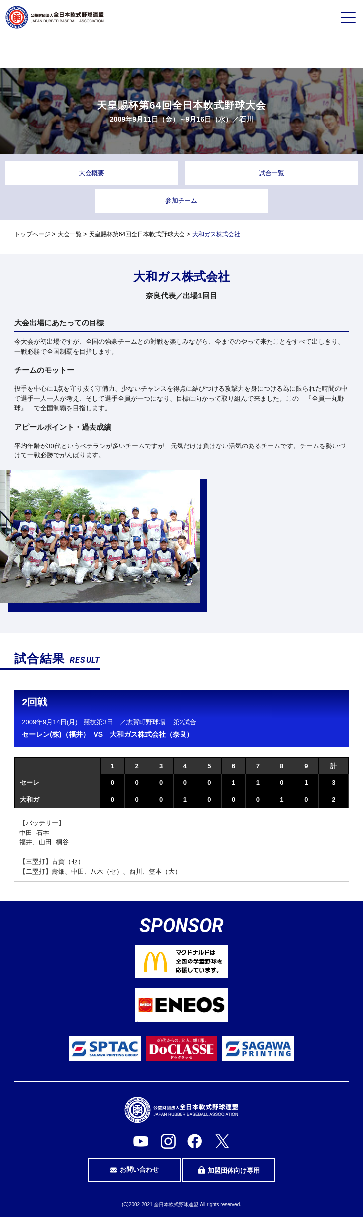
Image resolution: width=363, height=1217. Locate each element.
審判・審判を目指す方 (181, 51)
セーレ (29, 782)
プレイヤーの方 (66, 51)
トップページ (32, 234)
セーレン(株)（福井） (55, 734)
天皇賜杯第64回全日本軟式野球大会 (137, 234)
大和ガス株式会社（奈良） (151, 734)
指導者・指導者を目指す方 (297, 51)
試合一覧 (271, 173)
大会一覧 (70, 234)
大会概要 (91, 173)
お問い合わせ (134, 1170)
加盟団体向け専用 (229, 1170)
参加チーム (181, 200)
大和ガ (29, 799)
